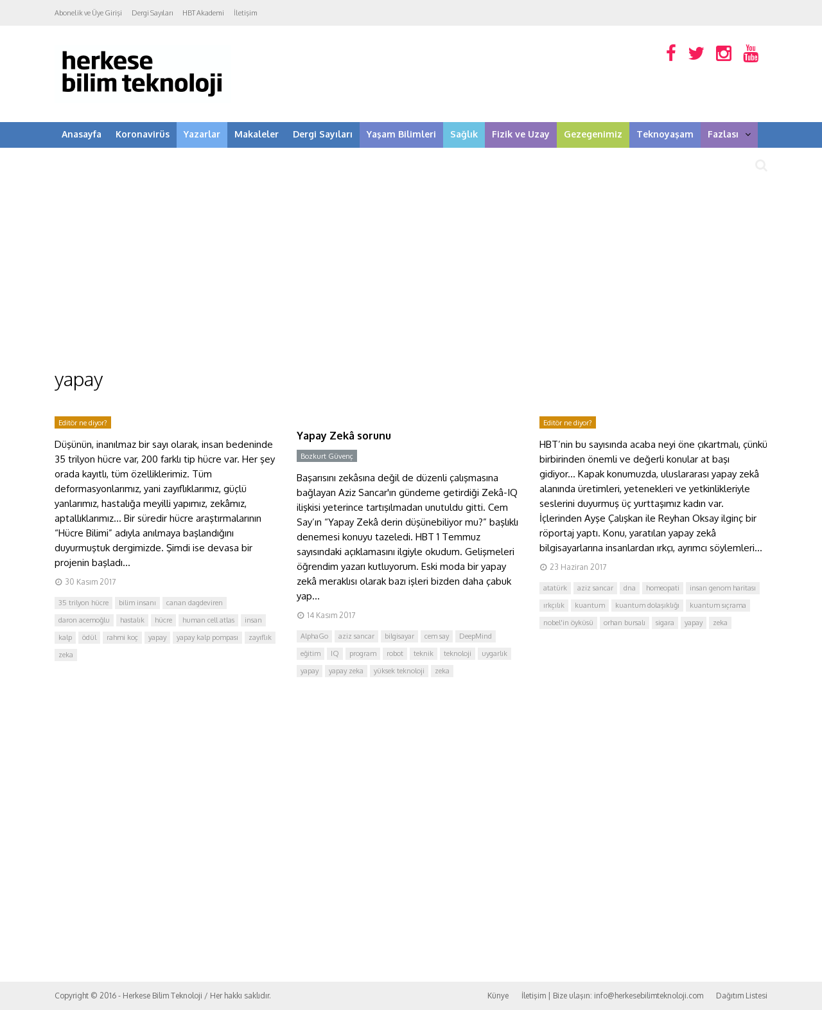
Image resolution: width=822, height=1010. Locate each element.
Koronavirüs (143, 133)
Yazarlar (202, 133)
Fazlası (729, 133)
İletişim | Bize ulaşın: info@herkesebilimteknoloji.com (612, 995)
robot (395, 653)
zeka (65, 654)
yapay (157, 637)
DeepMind (475, 636)
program (362, 653)
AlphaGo (314, 636)
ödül (89, 637)
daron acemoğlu (84, 620)
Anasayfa (81, 133)
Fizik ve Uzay (521, 133)
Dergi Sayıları (152, 12)
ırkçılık (553, 605)
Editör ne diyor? (82, 422)
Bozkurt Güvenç (327, 456)
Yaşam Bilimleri (401, 133)
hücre (163, 620)
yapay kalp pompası (207, 637)
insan (253, 620)
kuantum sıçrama (718, 605)
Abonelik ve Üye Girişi (88, 12)
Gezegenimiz (593, 133)
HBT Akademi (203, 12)
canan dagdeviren (194, 602)
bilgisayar (399, 636)
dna (630, 587)
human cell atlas (208, 620)
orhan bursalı (624, 622)
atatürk (555, 587)
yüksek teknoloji (399, 670)
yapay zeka (346, 670)
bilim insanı (137, 602)
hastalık (132, 620)
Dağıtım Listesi (741, 995)
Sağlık (464, 133)
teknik (423, 653)
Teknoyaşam (665, 133)
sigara (665, 622)
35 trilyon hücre (83, 602)
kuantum (590, 605)
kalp (65, 637)
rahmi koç (122, 637)
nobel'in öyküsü (568, 622)
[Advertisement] (411, 270)
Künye (498, 995)
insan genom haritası (723, 587)
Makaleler (256, 133)
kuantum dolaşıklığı (647, 605)
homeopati (662, 587)
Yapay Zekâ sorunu (344, 435)
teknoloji (457, 653)
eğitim (310, 653)
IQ (335, 653)
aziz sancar (356, 636)
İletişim (246, 12)
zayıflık (260, 637)
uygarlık (494, 653)
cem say (436, 636)
